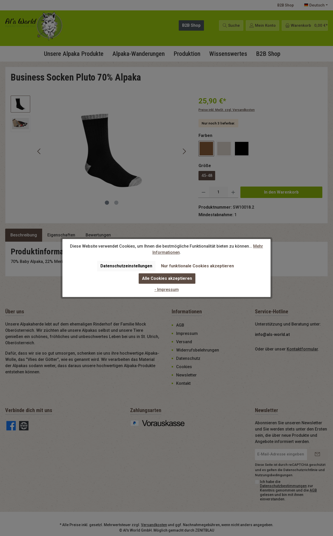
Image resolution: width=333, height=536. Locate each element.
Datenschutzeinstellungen (126, 265)
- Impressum (167, 289)
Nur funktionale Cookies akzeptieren (197, 265)
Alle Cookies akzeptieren (167, 278)
